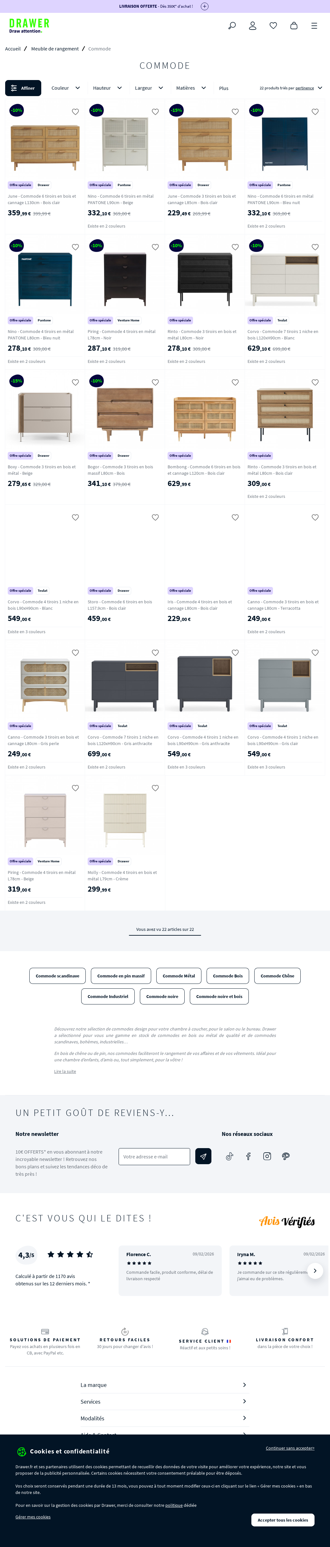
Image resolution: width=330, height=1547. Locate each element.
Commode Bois (228, 976)
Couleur (67, 88)
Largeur (150, 88)
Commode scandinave (57, 976)
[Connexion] (252, 25)
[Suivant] (315, 1271)
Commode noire (162, 996)
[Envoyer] (203, 1156)
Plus (223, 88)
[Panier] (294, 25)
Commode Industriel (108, 996)
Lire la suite (65, 1071)
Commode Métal (179, 976)
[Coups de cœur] (273, 25)
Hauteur (108, 88)
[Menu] (314, 25)
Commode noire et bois (219, 996)
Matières (192, 88)
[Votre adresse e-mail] (154, 1156)
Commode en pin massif (121, 976)
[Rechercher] (232, 25)
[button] (165, 88)
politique (174, 1505)
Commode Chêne (277, 976)
